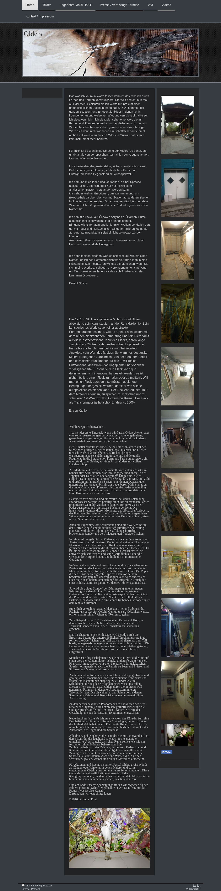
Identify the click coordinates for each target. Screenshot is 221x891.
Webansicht (192, 888)
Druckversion (31, 885)
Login (196, 885)
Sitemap (47, 885)
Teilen (166, 752)
